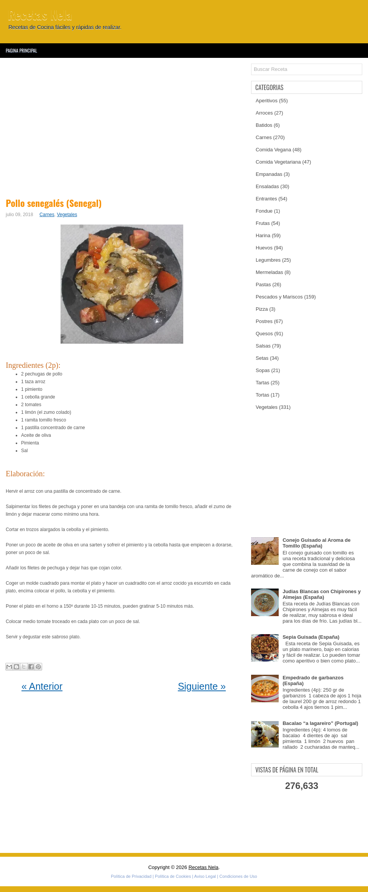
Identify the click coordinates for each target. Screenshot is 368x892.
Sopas (263, 370)
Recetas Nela (40, 14)
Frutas (263, 223)
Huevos (264, 248)
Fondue (264, 211)
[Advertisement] (124, 126)
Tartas (262, 382)
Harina (263, 235)
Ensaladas (267, 186)
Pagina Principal (21, 50)
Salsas (263, 346)
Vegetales (67, 214)
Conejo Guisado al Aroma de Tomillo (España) (316, 543)
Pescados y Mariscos (279, 297)
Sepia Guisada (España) (311, 637)
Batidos (264, 125)
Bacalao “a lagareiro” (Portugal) (320, 723)
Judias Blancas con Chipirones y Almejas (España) (322, 594)
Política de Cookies (173, 876)
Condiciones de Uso (238, 876)
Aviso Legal (205, 876)
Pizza (262, 309)
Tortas (262, 395)
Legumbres (268, 260)
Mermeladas (269, 272)
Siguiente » (202, 686)
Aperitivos (267, 100)
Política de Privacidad (131, 876)
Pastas (263, 284)
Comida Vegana (273, 149)
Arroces (264, 113)
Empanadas (269, 174)
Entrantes (266, 199)
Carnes (46, 214)
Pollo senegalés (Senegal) (54, 202)
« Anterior (41, 686)
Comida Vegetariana (278, 162)
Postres (264, 321)
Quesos (264, 333)
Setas (262, 358)
